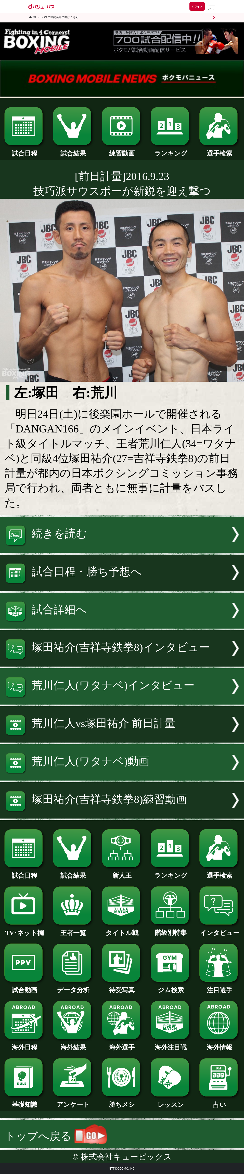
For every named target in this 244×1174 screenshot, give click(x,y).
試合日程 (24, 150)
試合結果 (73, 150)
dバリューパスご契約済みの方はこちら (54, 17)
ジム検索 (171, 986)
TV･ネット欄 (24, 929)
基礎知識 (24, 1101)
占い (219, 1101)
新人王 (122, 872)
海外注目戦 (171, 1044)
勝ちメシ (122, 1101)
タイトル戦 (122, 929)
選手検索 (219, 150)
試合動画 (24, 986)
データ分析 (73, 986)
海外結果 (73, 1044)
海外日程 (24, 1044)
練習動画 (122, 150)
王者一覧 (73, 929)
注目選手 (219, 986)
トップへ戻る (56, 1136)
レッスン (171, 1101)
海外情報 (219, 1044)
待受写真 (122, 986)
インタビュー (219, 929)
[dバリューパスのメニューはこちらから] (211, 7)
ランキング (171, 150)
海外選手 (122, 1044)
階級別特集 (171, 929)
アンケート (73, 1101)
